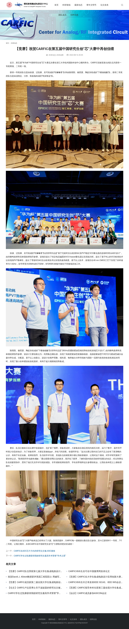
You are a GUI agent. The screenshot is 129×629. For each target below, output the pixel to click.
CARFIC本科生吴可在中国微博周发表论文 (89, 571)
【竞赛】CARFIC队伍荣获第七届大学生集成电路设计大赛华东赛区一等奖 (35, 571)
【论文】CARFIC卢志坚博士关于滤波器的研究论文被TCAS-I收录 (35, 587)
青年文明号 (94, 5)
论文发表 (107, 5)
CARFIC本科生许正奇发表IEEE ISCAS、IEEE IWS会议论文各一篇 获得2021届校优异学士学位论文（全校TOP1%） (95, 582)
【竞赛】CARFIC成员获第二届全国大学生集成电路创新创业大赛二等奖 (35, 582)
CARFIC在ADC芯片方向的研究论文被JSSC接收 (34, 551)
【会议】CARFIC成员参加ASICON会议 (87, 593)
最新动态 (81, 5)
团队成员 (65, 15)
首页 (59, 5)
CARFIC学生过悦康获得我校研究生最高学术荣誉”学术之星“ (40, 556)
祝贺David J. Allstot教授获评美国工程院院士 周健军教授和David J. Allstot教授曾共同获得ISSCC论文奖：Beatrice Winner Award (35, 577)
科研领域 (69, 5)
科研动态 (52, 55)
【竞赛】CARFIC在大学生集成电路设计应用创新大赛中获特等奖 (95, 577)
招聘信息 (77, 15)
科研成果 (60, 55)
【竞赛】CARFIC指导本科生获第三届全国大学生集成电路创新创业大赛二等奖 (95, 587)
